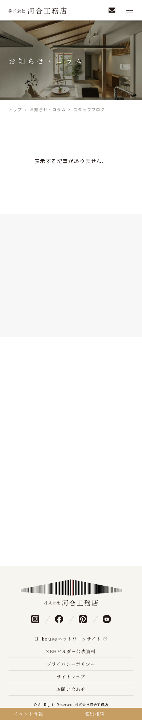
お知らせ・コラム (48, 109)
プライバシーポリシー (71, 664)
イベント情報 (28, 713)
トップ (15, 109)
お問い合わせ (71, 689)
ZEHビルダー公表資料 (71, 651)
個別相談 (94, 713)
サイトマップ (71, 676)
